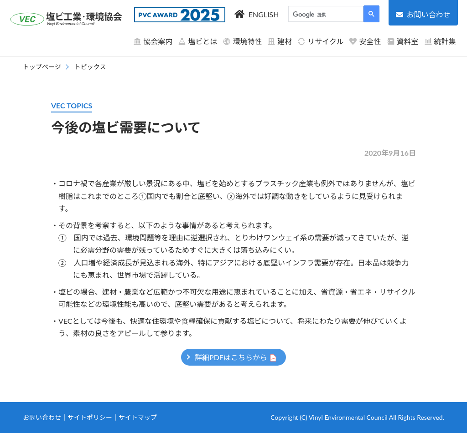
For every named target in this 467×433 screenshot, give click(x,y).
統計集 (440, 41)
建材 (279, 41)
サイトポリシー (89, 417)
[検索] (325, 15)
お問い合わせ (42, 417)
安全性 (365, 41)
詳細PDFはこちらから (231, 357)
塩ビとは (197, 41)
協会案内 (152, 41)
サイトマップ (138, 417)
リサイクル (320, 41)
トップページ (42, 67)
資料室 (403, 41)
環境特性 (242, 41)
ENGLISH (264, 14)
